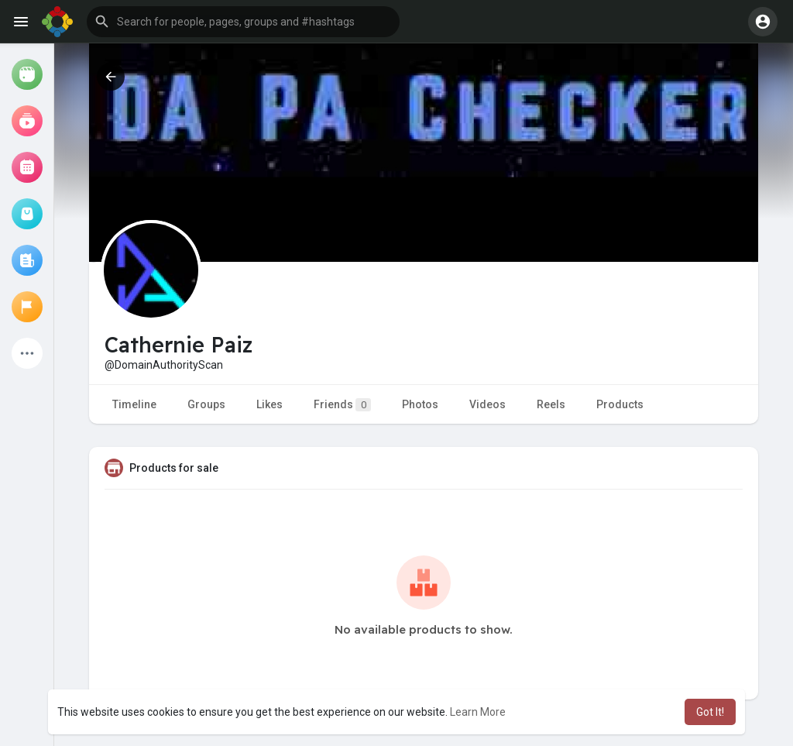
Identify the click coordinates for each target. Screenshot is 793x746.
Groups (206, 404)
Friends (342, 404)
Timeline (134, 404)
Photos (420, 404)
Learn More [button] (478, 712)
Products (620, 404)
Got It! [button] (710, 712)
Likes (269, 404)
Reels (551, 404)
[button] (243, 21)
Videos (487, 404)
